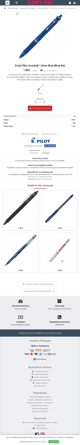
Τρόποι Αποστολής (40, 377)
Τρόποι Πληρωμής (40, 374)
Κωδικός (30, 134)
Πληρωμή (45, 153)
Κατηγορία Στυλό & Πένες (49, 134)
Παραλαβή (34, 153)
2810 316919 (41, 425)
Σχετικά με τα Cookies (40, 411)
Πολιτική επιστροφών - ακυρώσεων (40, 403)
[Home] (4, 8)
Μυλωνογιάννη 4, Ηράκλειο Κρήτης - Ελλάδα (41, 422)
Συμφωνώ (53, 442)
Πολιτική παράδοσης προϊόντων (40, 400)
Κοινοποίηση (50, 145)
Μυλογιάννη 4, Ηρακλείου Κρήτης (40, 177)
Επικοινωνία (41, 386)
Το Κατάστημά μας (40, 371)
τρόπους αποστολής (44, 179)
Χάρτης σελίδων (40, 383)
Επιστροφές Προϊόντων (40, 380)
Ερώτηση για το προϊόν (33, 146)
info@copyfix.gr (40, 428)
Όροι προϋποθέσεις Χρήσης (40, 397)
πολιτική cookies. (40, 442)
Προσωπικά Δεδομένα (40, 408)
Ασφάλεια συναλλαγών (40, 406)
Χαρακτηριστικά (10, 116)
